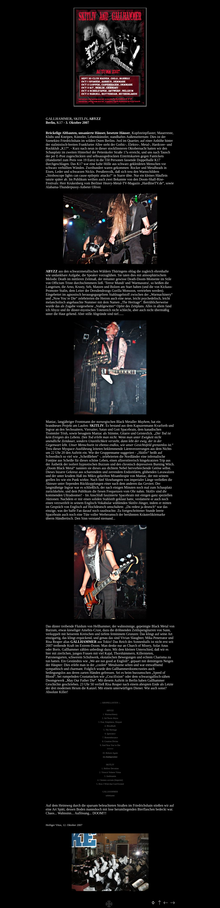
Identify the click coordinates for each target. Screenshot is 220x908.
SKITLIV (81, 119)
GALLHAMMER (59, 119)
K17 (60, 122)
